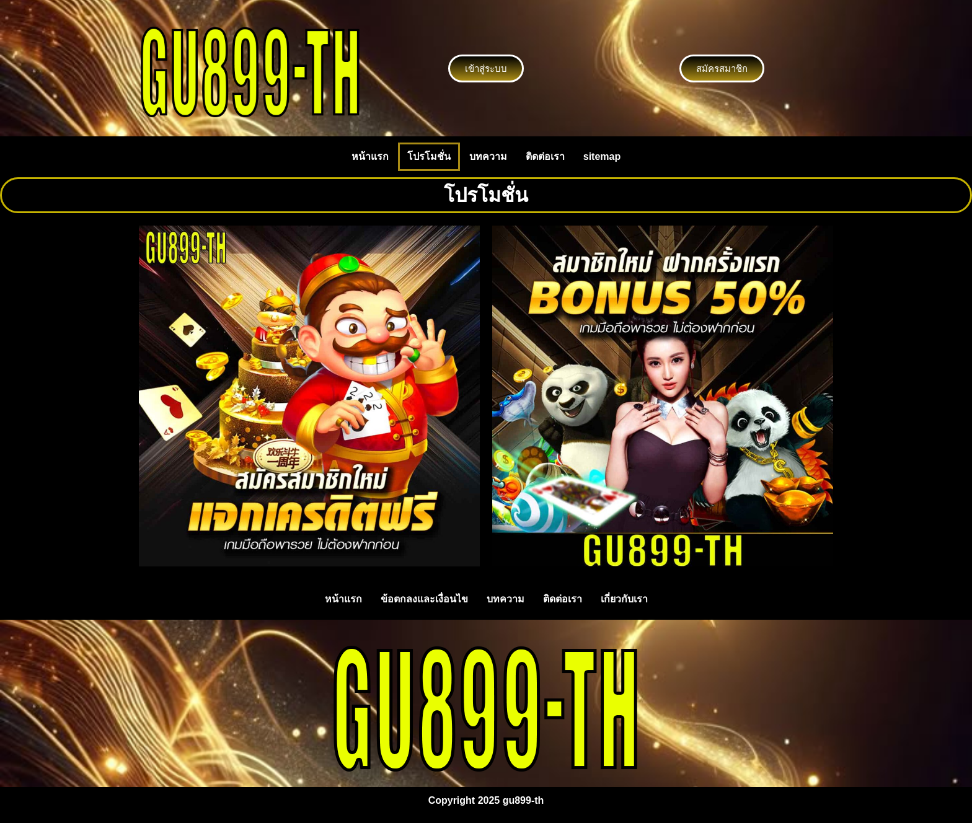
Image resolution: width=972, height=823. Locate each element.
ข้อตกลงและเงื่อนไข (424, 599)
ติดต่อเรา (545, 156)
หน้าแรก (370, 156)
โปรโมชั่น (429, 156)
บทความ (488, 156)
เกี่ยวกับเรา (624, 599)
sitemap (602, 156)
